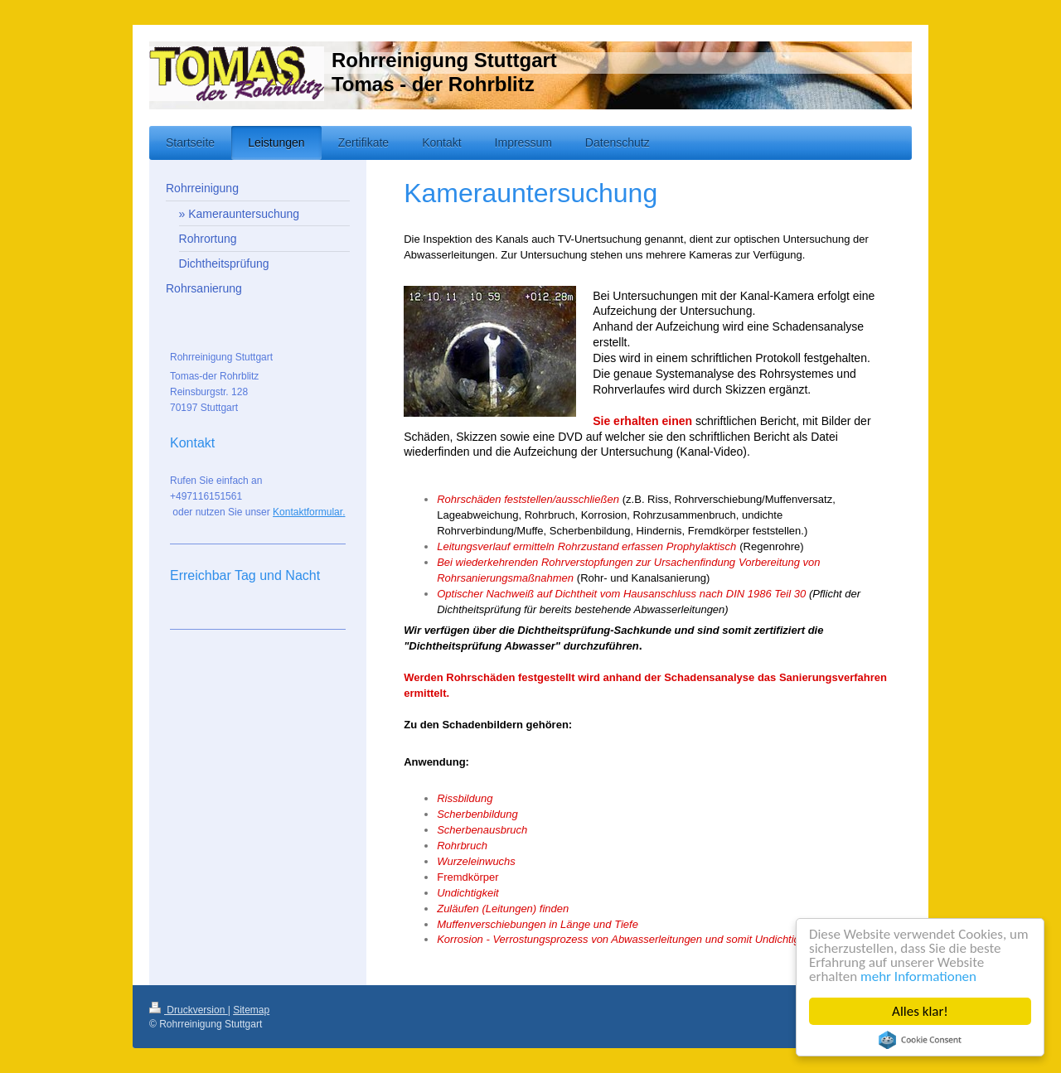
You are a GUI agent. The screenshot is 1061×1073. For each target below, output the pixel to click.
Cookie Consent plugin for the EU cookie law (920, 1040)
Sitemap (251, 1010)
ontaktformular (310, 512)
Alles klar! (920, 1011)
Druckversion (188, 1010)
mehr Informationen (918, 976)
